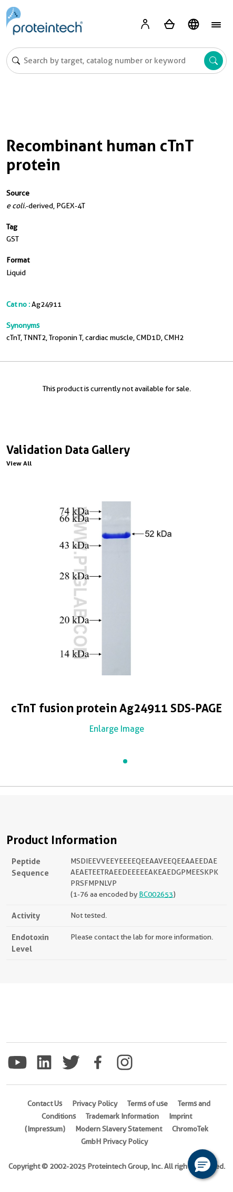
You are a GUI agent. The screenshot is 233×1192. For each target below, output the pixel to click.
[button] (202, 1164)
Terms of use (147, 1103)
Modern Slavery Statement (118, 1129)
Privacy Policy (94, 1103)
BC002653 (156, 894)
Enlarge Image (116, 729)
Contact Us (44, 1103)
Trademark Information (122, 1116)
